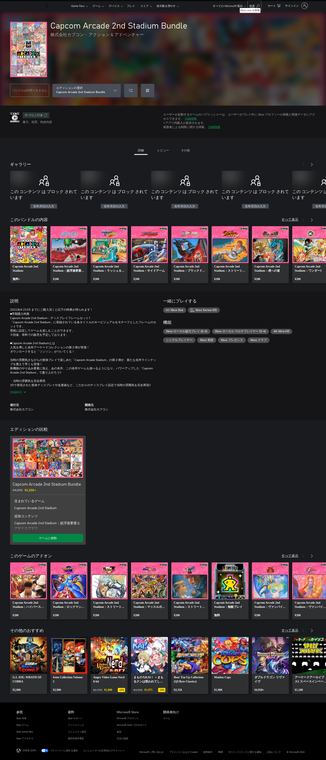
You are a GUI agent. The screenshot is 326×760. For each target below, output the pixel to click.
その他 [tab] (185, 150)
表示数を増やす (166, 6)
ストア (144, 6)
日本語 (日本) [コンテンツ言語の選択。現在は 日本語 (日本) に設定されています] (29, 750)
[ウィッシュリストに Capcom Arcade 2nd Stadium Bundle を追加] (130, 90)
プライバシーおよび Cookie (183, 752)
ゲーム (97, 6)
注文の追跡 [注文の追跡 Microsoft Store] (122, 738)
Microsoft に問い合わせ (151, 752)
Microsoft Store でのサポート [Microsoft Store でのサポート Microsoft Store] (132, 725)
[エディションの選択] (86, 90)
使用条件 (207, 752)
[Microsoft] (30, 6)
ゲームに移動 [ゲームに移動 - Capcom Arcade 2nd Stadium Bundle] (48, 538)
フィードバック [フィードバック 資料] (76, 725)
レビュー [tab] (163, 150)
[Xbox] (58, 6)
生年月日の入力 (43, 206)
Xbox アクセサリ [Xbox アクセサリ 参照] (24, 738)
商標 (220, 752)
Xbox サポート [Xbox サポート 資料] (75, 718)
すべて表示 (289, 219)
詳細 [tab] (141, 150)
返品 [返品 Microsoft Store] (119, 731)
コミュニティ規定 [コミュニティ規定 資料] (77, 731)
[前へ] (303, 164)
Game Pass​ (78, 6)
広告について (274, 752)
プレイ (131, 6)
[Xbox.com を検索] (254, 5)
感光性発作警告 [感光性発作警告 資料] (76, 738)
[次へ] (312, 164)
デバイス (114, 6)
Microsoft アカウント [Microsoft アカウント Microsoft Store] (128, 718)
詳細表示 (18, 392)
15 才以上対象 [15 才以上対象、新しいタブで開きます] (36, 115)
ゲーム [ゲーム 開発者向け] (166, 718)
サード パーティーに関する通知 (244, 752)
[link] (28, 254)
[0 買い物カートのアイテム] (274, 5)
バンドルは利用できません (29, 90)
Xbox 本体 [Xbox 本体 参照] (21, 718)
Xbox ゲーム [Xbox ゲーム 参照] (22, 725)
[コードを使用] (147, 90)
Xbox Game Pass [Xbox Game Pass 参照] (24, 731)
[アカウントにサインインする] (296, 6)
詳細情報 (191, 119)
